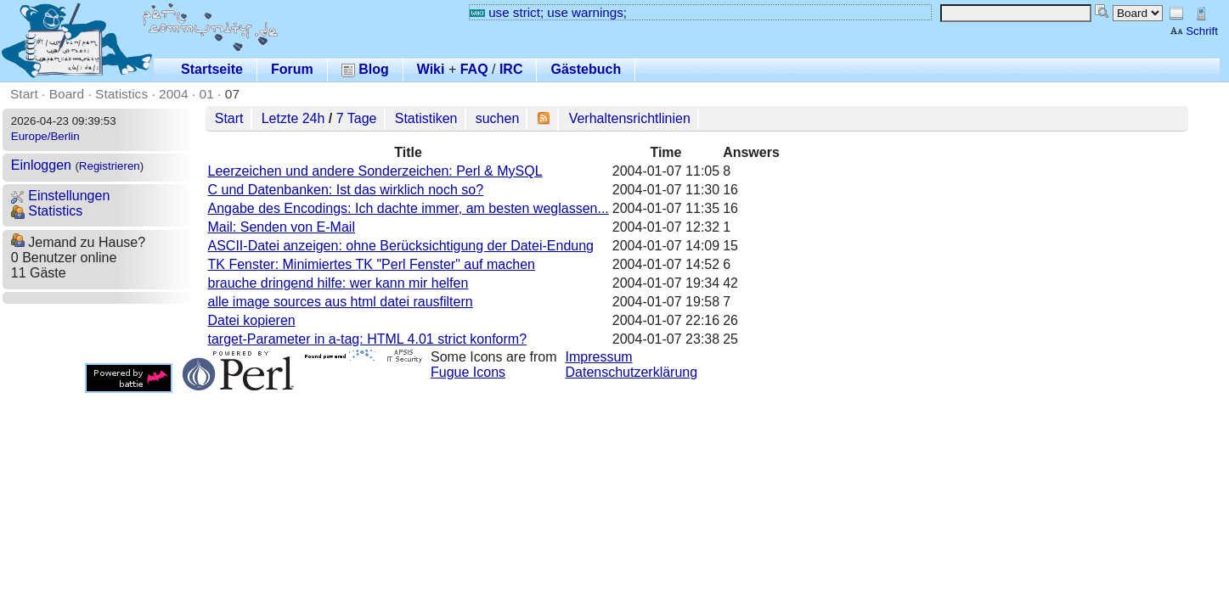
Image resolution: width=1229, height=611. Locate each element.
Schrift (1194, 31)
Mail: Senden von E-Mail (281, 227)
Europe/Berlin (45, 136)
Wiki (431, 69)
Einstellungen (60, 195)
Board (66, 94)
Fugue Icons (468, 372)
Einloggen (41, 165)
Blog (365, 69)
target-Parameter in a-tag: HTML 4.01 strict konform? (367, 339)
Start (24, 94)
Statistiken (426, 118)
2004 (174, 94)
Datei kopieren (252, 320)
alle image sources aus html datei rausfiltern (340, 301)
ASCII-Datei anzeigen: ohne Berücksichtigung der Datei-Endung (401, 245)
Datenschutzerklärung (632, 372)
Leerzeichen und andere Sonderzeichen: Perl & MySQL (375, 171)
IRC (511, 69)
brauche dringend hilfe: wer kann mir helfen (338, 283)
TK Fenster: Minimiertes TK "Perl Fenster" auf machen (371, 264)
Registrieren (109, 166)
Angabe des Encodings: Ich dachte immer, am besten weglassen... (408, 208)
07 (232, 94)
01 (207, 94)
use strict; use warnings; (548, 12)
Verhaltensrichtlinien (630, 118)
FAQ (474, 69)
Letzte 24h (293, 118)
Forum (292, 69)
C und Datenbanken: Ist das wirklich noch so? (346, 189)
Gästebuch (585, 69)
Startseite (212, 69)
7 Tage (356, 118)
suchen (498, 118)
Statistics (121, 94)
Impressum (599, 357)
